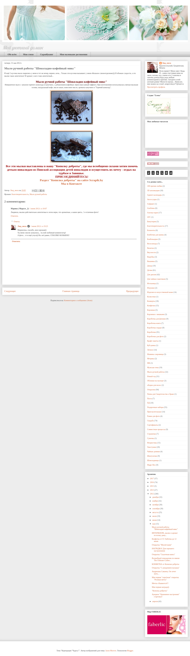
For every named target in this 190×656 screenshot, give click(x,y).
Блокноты (151, 230)
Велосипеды (152, 244)
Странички (151, 434)
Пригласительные (154, 412)
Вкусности (151, 252)
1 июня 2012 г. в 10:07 (38, 209)
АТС (149, 217)
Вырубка (150, 257)
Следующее (10, 291)
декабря (155, 497)
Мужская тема (153, 368)
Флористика (152, 443)
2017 (152, 479)
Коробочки (151, 332)
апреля (155, 601)
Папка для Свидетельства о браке (160, 394)
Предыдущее (132, 291)
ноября (155, 501)
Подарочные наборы (155, 407)
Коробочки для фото (155, 336)
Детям (149, 270)
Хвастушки (151, 447)
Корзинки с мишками (155, 314)
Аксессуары (152, 199)
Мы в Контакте (71, 183)
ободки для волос (154, 385)
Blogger (130, 651)
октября (155, 505)
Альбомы (151, 208)
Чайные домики (153, 452)
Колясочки (151, 297)
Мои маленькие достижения (73, 54)
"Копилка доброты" (159, 591)
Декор (149, 266)
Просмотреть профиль (156, 87)
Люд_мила (14, 190)
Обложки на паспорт (155, 381)
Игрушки (151, 288)
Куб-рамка (151, 345)
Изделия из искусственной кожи (160, 292)
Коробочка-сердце (154, 328)
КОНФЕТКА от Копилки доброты (165, 564)
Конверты (151, 301)
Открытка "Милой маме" (162, 545)
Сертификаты (152, 425)
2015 (152, 486)
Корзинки (151, 310)
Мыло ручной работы (38, 194)
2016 (152, 482)
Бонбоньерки (152, 239)
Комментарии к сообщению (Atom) (78, 300)
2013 (152, 490)
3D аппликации (153, 191)
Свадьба (150, 421)
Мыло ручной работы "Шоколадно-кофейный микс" (165, 528)
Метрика (150, 359)
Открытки (151, 390)
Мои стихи (28, 54)
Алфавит (150, 204)
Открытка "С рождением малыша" (165, 568)
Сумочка (150, 438)
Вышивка (151, 261)
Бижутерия (151, 222)
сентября (156, 509)
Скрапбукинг (46, 54)
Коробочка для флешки (156, 319)
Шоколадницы (153, 460)
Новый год (151, 376)
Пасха (149, 399)
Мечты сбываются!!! (160, 583)
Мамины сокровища (155, 354)
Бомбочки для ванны (155, 235)
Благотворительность (20, 194)
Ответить (14, 216)
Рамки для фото (153, 416)
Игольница (151, 283)
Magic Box (151, 465)
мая (154, 524)
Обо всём (12, 54)
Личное (150, 350)
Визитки (150, 248)
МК (148, 363)
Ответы (17, 222)
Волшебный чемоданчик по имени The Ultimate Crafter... (165, 559)
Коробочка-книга (154, 323)
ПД (148, 403)
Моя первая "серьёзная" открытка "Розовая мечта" (165, 578)
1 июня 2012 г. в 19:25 (39, 226)
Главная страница (70, 291)
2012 (152, 494)
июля (154, 516)
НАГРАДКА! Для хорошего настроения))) (163, 550)
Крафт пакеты (152, 341)
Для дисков (151, 275)
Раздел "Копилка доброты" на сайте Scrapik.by (71, 180)
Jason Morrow (111, 651)
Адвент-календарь (154, 195)
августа (155, 512)
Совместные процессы (156, 429)
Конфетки (151, 306)
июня (154, 520)
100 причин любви (154, 186)
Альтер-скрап (152, 213)
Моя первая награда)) (160, 587)
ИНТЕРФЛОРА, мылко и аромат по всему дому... (165, 534)
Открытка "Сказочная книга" (163, 554)
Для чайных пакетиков (156, 279)
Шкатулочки (152, 456)
